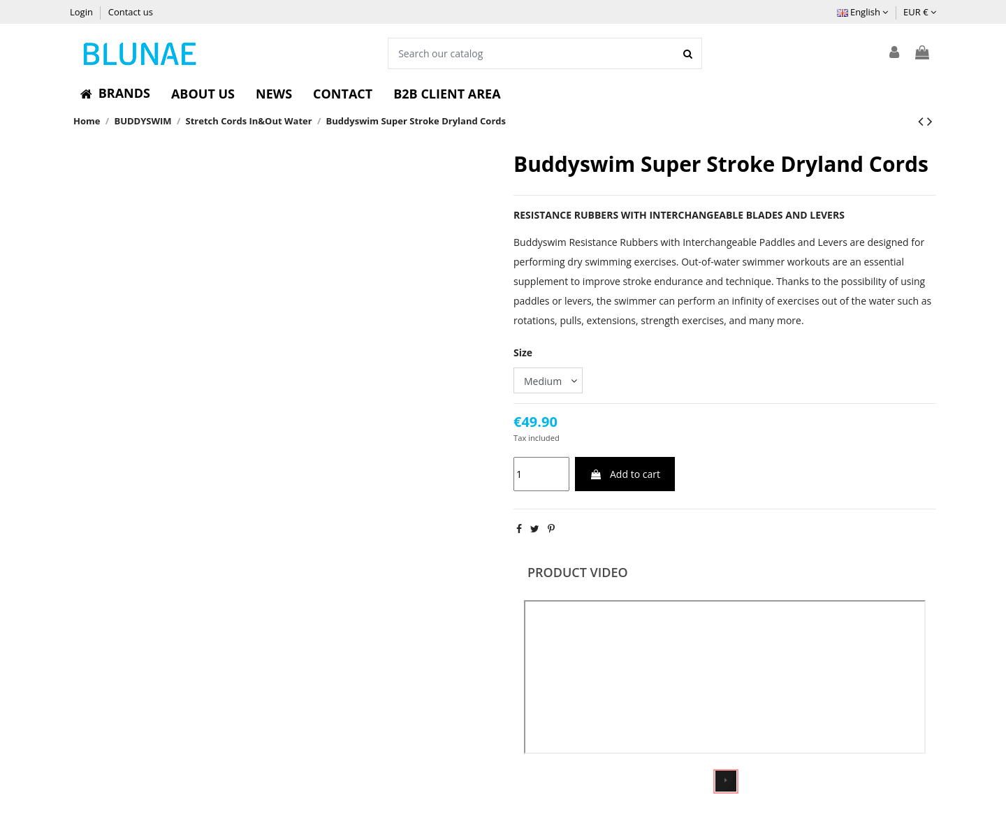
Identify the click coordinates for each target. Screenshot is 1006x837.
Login (82, 12)
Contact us (130, 12)
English (863, 12)
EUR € (919, 12)
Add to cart (625, 474)
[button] (115, 93)
